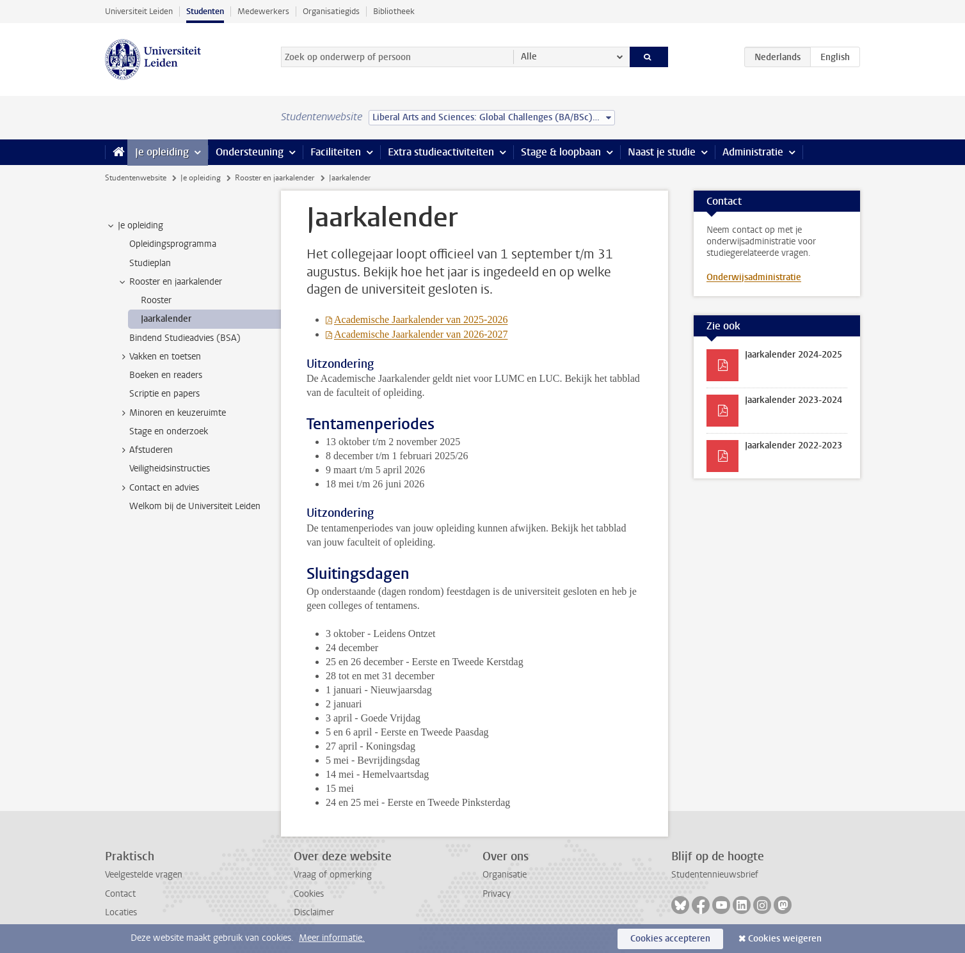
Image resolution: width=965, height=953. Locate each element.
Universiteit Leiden (139, 11)
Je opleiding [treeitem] (134, 225)
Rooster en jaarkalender (274, 178)
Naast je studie (662, 152)
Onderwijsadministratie (753, 277)
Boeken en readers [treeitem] (165, 375)
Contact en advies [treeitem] (158, 488)
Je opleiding (162, 152)
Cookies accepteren (670, 939)
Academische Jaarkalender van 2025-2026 (420, 319)
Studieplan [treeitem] (150, 263)
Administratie (752, 152)
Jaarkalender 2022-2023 (793, 445)
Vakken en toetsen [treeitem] (159, 356)
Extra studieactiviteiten (441, 152)
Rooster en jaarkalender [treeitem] (169, 282)
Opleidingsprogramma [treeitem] (172, 244)
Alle (529, 57)
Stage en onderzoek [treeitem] (168, 431)
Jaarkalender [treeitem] (166, 319)
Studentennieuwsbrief (714, 875)
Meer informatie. (332, 938)
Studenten (205, 11)
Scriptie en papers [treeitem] (164, 394)
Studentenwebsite (135, 178)
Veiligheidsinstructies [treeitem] (169, 468)
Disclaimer (314, 912)
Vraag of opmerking (333, 875)
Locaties (121, 912)
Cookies (309, 894)
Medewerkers (263, 11)
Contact (120, 894)
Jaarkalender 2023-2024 (793, 400)
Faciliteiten (335, 152)
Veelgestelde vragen (143, 875)
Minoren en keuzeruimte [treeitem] (171, 413)
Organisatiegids (331, 11)
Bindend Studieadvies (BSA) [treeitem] (185, 338)
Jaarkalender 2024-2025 (793, 355)
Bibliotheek (394, 11)
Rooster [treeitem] (156, 300)
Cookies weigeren (785, 939)
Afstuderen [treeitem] (145, 450)
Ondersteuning (249, 152)
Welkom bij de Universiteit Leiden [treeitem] (194, 506)
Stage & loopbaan (561, 152)
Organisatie (504, 875)
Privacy (496, 894)
